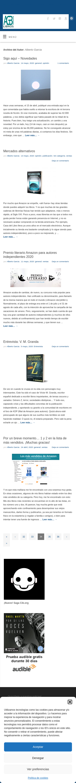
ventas (69, 156)
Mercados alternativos (19, 151)
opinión (46, 63)
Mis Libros (15, 4)
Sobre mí (6, 10)
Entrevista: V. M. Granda (21, 341)
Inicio (4, 4)
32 (23, 536)
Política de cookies (38, 777)
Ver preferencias (38, 769)
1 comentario (63, 63)
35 (49, 536)
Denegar (38, 758)
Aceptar (38, 746)
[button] (70, 702)
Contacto (62, 4)
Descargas (18, 10)
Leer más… (32, 135)
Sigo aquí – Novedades (20, 58)
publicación (47, 156)
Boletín (51, 4)
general (38, 63)
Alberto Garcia (33, 49)
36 (58, 536)
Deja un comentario (60, 161)
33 (32, 536)
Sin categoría (59, 156)
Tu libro (40, 4)
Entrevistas (28, 4)
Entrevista (38, 346)
